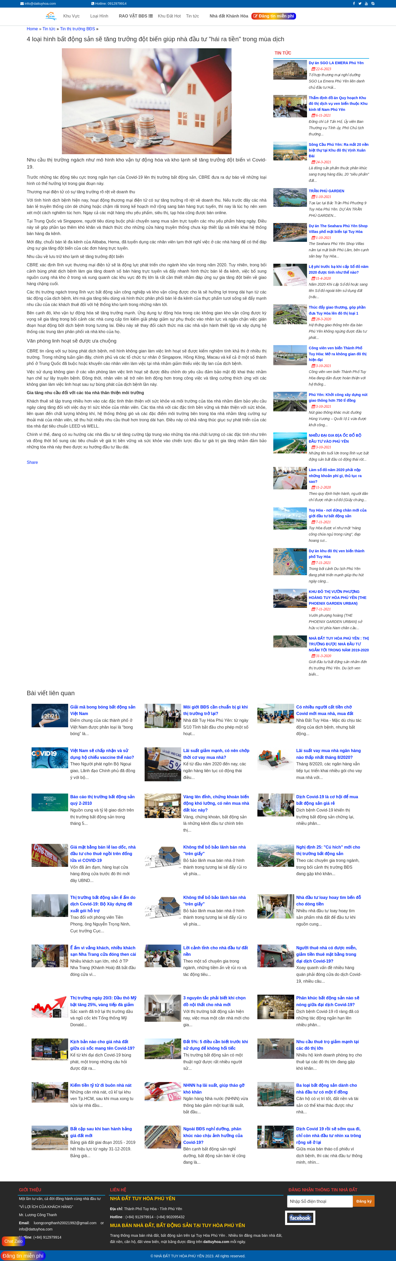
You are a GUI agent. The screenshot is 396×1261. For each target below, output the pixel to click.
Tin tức (196, 16)
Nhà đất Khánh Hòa (229, 16)
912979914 (52, 1237)
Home (32, 29)
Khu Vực (74, 16)
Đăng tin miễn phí (273, 16)
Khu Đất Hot (169, 16)
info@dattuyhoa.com (36, 1229)
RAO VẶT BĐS (135, 16)
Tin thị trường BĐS (77, 29)
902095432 (175, 1217)
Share (32, 462)
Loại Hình (102, 16)
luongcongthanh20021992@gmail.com (65, 1223)
